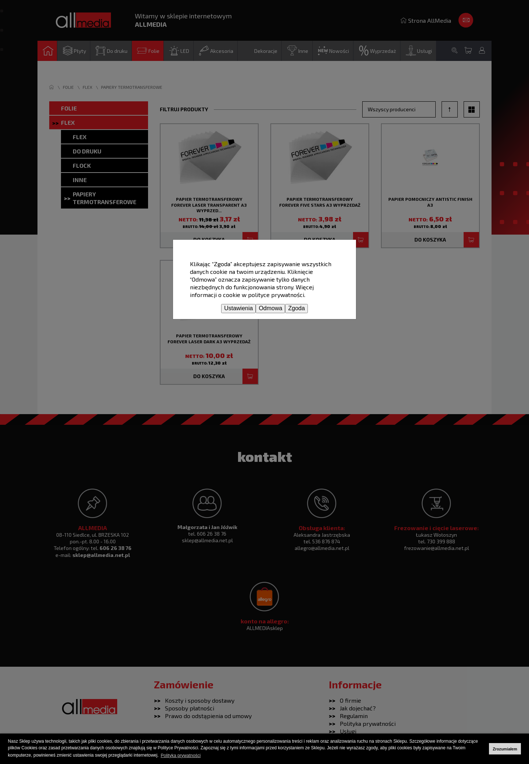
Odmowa (270, 308)
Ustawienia (238, 308)
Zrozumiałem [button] (505, 749)
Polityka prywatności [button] (181, 755)
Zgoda (296, 308)
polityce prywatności (276, 294)
